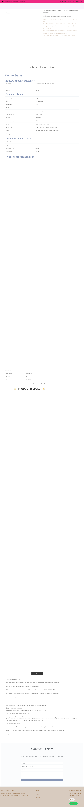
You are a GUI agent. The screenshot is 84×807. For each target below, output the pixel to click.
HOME (29, 6)
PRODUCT (44, 6)
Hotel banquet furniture (51, 10)
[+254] (77, 1)
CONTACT (54, 6)
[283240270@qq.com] (65, 1)
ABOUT (36, 6)
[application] (38, 6)
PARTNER (38, 797)
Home (44, 10)
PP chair (60, 10)
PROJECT (38, 795)
